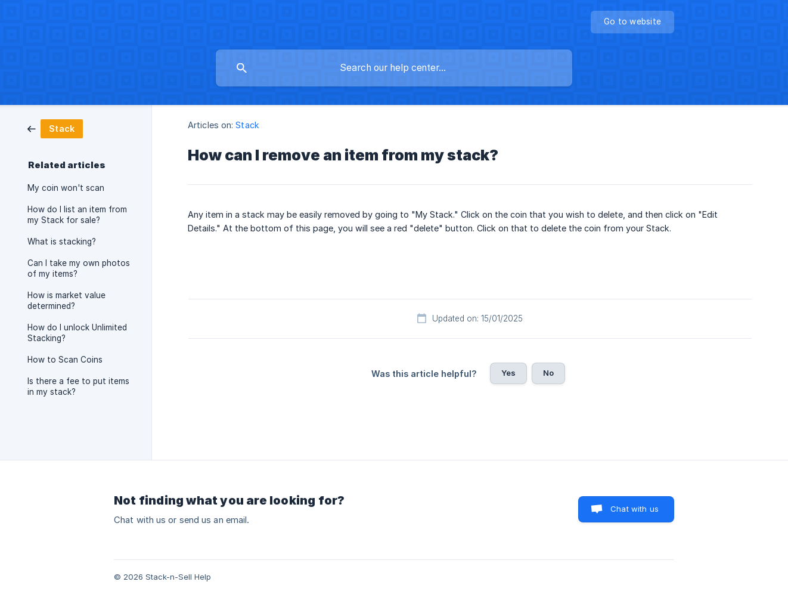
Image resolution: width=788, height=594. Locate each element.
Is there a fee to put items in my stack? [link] (78, 386)
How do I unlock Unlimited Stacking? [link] (77, 333)
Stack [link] (247, 125)
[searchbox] (394, 68)
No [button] (548, 373)
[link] (55, 128)
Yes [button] (508, 373)
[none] (632, 22)
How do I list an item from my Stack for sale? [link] (77, 215)
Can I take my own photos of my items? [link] (78, 268)
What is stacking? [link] (61, 241)
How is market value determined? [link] (66, 300)
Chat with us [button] (634, 508)
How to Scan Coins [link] (65, 359)
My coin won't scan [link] (65, 188)
